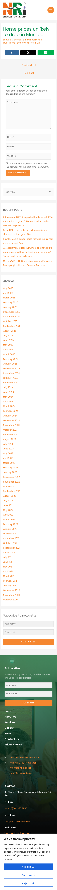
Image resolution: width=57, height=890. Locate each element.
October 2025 (10, 321)
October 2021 (10, 543)
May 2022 (8, 510)
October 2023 (10, 429)
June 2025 (8, 340)
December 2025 (11, 312)
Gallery (9, 728)
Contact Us (12, 739)
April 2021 (8, 571)
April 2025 (8, 349)
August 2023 (9, 439)
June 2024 (8, 392)
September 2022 (12, 491)
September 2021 (11, 547)
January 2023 (10, 472)
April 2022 (8, 514)
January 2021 (9, 585)
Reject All (28, 883)
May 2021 (7, 566)
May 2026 (8, 288)
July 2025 (8, 335)
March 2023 (9, 463)
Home (8, 711)
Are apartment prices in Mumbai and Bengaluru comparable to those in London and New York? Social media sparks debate (27, 252)
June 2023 (8, 448)
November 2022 (11, 481)
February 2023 (10, 467)
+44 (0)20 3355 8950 (16, 808)
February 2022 (10, 524)
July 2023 (8, 444)
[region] (28, 862)
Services (10, 722)
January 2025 (10, 363)
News (8, 733)
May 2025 (8, 345)
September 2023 (12, 434)
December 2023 (11, 420)
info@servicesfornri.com (17, 821)
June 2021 (8, 562)
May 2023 (8, 453)
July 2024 (8, 387)
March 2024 (9, 406)
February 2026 (10, 302)
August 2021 (9, 552)
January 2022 (10, 529)
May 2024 (8, 396)
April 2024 (8, 401)
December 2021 (11, 533)
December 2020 (11, 590)
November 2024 (11, 373)
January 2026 (10, 307)
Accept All (28, 866)
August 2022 (9, 496)
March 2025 (9, 354)
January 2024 (10, 415)
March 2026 (9, 297)
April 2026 (8, 293)
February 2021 (10, 580)
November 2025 (11, 316)
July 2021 (7, 557)
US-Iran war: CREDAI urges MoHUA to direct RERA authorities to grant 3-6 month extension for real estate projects (28, 221)
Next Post (29, 72)
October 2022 (10, 486)
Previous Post (29, 65)
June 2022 (8, 505)
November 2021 (11, 538)
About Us (10, 716)
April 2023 (8, 458)
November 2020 (11, 595)
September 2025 (12, 326)
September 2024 (12, 382)
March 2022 (9, 519)
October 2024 (10, 378)
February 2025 (10, 359)
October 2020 (10, 599)
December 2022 (11, 477)
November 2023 (11, 425)
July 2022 (8, 500)
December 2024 (11, 368)
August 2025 (9, 330)
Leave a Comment (12, 39)
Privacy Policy (13, 744)
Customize (28, 875)
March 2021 (8, 576)
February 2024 (10, 411)
